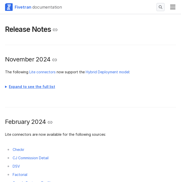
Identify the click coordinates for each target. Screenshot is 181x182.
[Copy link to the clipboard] (55, 30)
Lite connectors (42, 72)
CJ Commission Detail (31, 158)
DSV (16, 166)
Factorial (20, 174)
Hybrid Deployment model (107, 72)
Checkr (18, 149)
